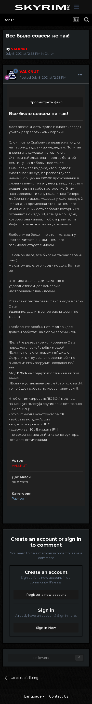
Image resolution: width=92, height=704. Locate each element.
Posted (42, 77)
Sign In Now (46, 628)
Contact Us (58, 696)
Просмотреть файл (46, 102)
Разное (18, 498)
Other (49, 53)
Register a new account (46, 594)
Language (34, 696)
